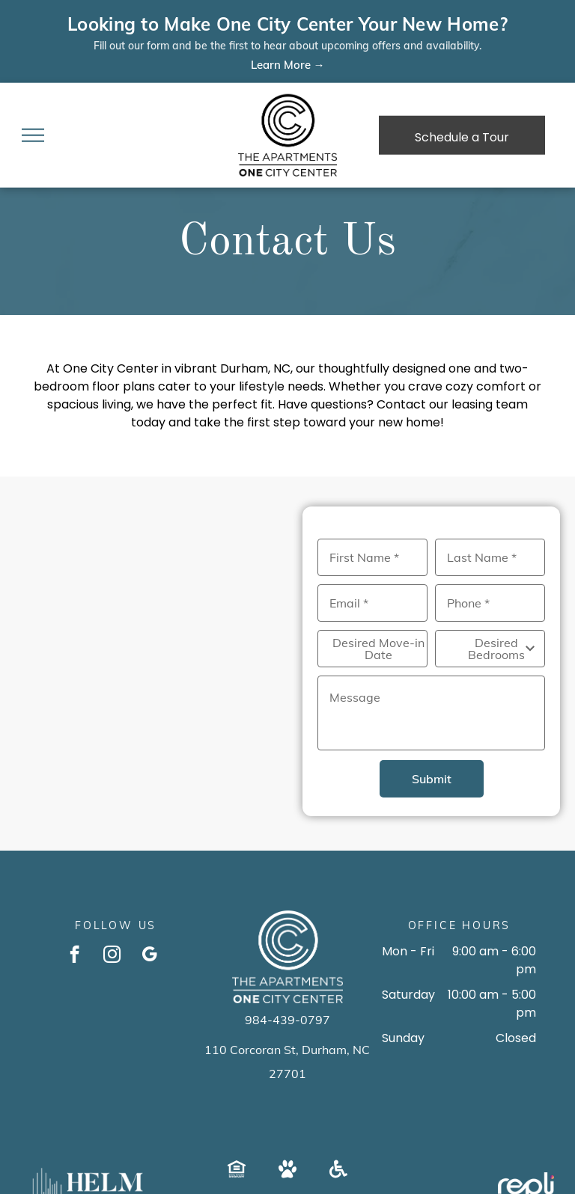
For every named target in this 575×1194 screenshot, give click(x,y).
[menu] (32, 135)
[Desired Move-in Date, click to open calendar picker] (372, 648)
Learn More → (288, 65)
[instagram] (112, 956)
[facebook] (74, 956)
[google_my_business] (149, 956)
